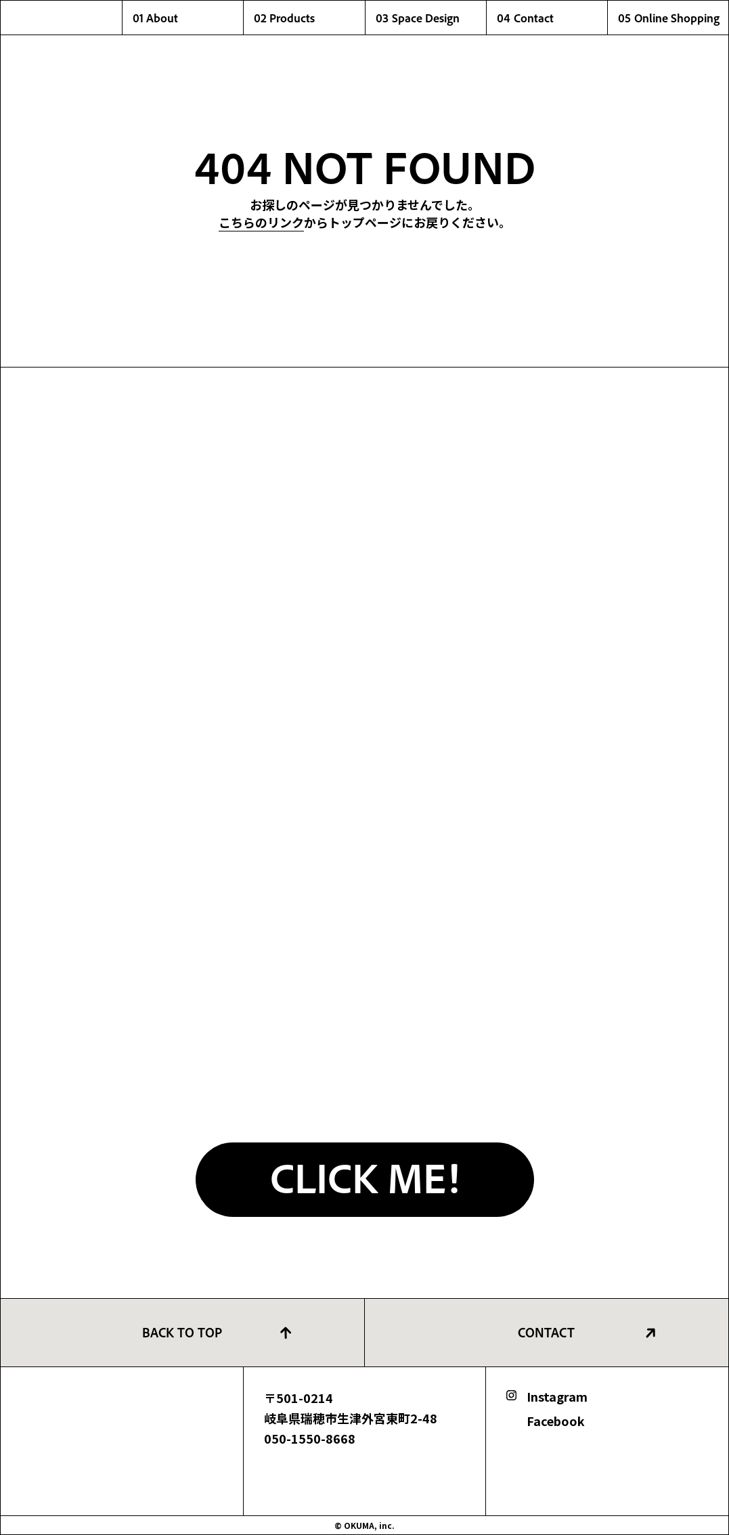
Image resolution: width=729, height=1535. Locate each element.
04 (552, 18)
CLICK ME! (365, 1176)
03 (431, 18)
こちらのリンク (261, 222)
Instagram (557, 1396)
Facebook (556, 1420)
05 (673, 18)
